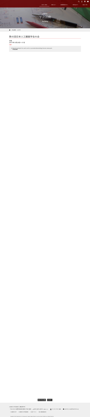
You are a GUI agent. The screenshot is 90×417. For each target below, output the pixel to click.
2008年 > (50, 398)
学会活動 (14, 30)
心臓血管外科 (17, 405)
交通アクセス (33, 410)
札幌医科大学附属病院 (23, 410)
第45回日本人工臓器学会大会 (24, 36)
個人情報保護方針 (42, 410)
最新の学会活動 (41, 398)
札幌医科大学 (13, 410)
